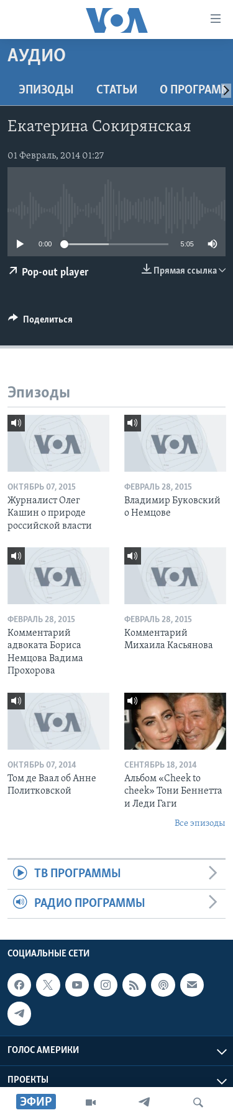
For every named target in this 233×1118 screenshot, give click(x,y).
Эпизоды (46, 90)
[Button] (40, 322)
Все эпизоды (200, 823)
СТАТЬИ (116, 90)
